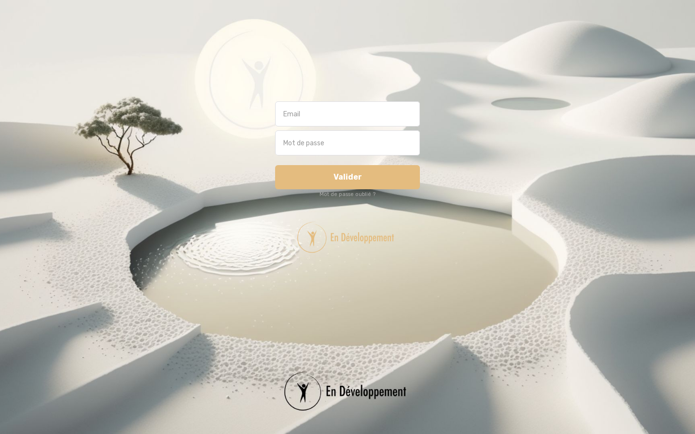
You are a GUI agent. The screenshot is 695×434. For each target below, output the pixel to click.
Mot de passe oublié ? (347, 194)
